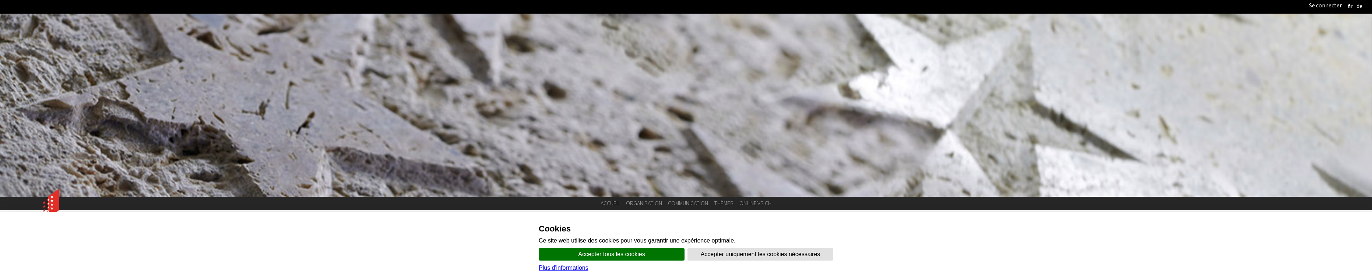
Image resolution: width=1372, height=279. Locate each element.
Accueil (610, 203)
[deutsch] (1359, 6)
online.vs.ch (755, 203)
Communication (688, 203)
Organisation (644, 203)
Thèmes (724, 203)
